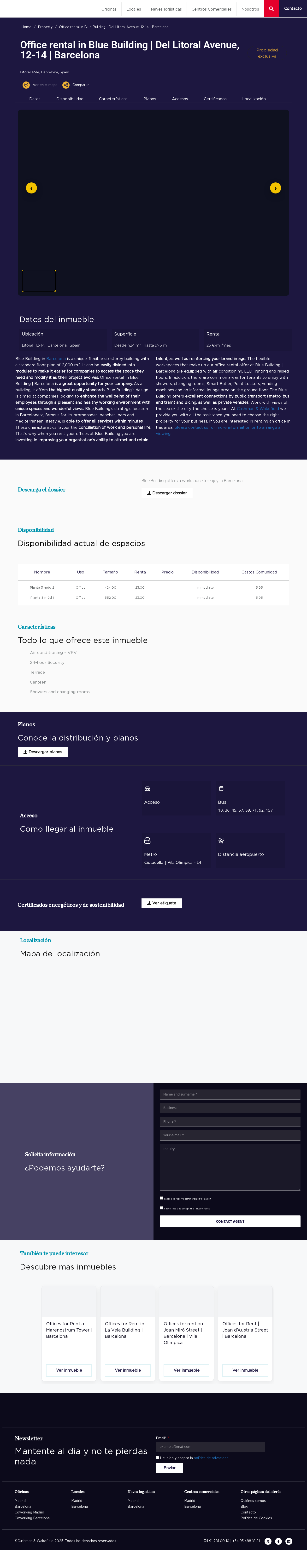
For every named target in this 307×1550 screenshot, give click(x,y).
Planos (149, 99)
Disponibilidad (69, 99)
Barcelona (56, 359)
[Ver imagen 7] (257, 281)
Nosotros (250, 9)
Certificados (215, 99)
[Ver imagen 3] (112, 281)
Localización (254, 99)
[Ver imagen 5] (184, 281)
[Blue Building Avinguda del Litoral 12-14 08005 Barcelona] (157, 1021)
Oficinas (109, 9)
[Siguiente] (275, 187)
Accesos (180, 99)
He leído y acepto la (194, 1458)
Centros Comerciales (212, 9)
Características (113, 99)
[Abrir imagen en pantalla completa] (153, 188)
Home (26, 27)
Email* (161, 1438)
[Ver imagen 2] (75, 281)
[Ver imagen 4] (148, 281)
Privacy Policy (202, 1209)
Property (45, 27)
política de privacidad (211, 1458)
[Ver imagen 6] (221, 281)
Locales (133, 9)
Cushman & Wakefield (258, 409)
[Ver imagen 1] (39, 281)
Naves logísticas (166, 9)
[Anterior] (31, 187)
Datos (35, 99)
